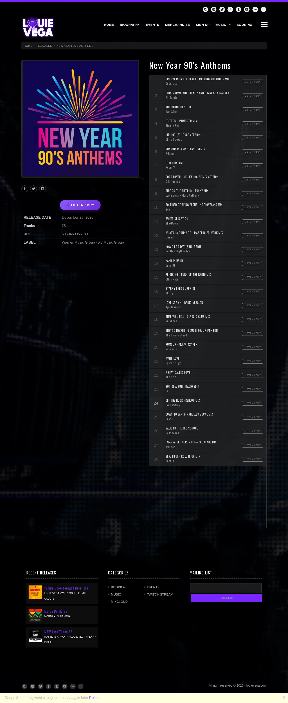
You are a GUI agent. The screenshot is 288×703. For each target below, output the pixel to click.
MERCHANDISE (177, 25)
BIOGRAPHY (130, 25)
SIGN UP (203, 25)
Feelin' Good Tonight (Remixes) (67, 587)
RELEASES (44, 45)
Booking (118, 587)
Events (153, 587)
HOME (109, 25)
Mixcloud (119, 601)
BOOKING (244, 25)
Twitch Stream (160, 594)
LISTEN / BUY (80, 205)
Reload (95, 698)
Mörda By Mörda (56, 611)
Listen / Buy (253, 82)
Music (221, 25)
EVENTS (152, 25)
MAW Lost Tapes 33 (58, 631)
